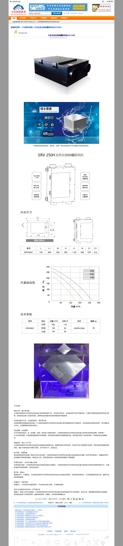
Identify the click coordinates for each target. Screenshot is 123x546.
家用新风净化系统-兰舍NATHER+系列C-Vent (38, 527)
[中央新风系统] (19, 512)
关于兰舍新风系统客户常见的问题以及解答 (37, 521)
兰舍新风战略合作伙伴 (31, 512)
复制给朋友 (54, 499)
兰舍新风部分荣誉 (30, 519)
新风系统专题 (20, 33)
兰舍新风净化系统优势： (32, 517)
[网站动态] (18, 510)
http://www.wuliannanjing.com (58, 37)
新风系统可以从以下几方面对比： (35, 515)
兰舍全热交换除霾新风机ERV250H (48, 27)
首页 (103, 1)
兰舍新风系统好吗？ (31, 514)
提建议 (66, 531)
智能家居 (80, 13)
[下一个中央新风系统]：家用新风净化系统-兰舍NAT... (94, 502)
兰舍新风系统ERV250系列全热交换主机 (36, 525)
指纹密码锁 (74, 13)
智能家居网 (15, 27)
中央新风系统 (27, 27)
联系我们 (50, 531)
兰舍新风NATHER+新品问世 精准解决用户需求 (38, 523)
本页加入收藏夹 (42, 499)
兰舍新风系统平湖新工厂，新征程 (32, 510)
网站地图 (73, 531)
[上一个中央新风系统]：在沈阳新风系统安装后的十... (28, 502)
